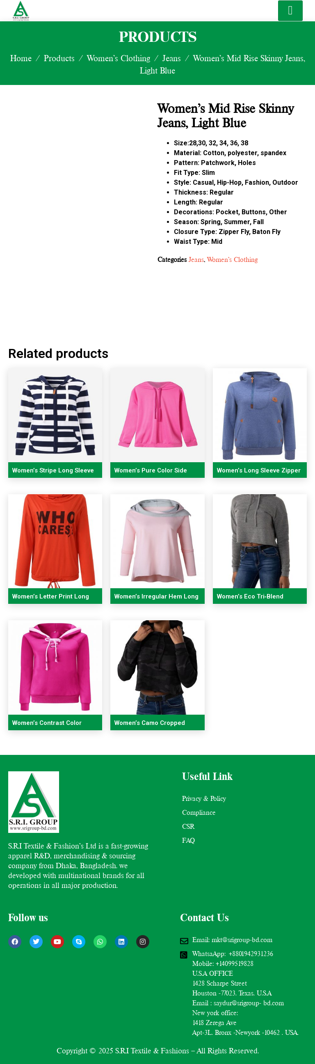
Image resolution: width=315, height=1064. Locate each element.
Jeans (171, 58)
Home (21, 58)
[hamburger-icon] (290, 10)
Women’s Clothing (118, 58)
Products (59, 58)
